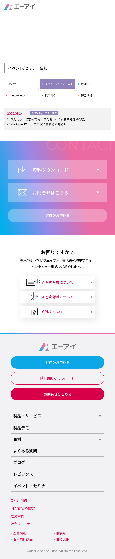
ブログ (19, 462)
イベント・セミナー (31, 486)
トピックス (23, 474)
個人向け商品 (23, 539)
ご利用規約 (19, 500)
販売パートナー (22, 523)
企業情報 (19, 533)
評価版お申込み (57, 362)
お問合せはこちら (58, 394)
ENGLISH (62, 539)
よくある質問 (25, 451)
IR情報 (61, 533)
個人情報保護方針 (24, 508)
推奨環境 (17, 516)
